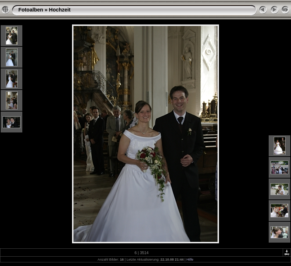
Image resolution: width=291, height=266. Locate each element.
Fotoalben (30, 10)
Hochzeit (60, 10)
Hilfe (190, 259)
